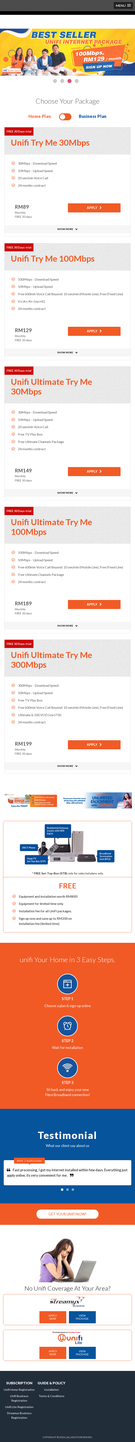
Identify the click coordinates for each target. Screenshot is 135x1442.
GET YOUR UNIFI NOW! (67, 1214)
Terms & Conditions (51, 1396)
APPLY (92, 208)
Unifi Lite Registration (19, 1407)
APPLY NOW (53, 1317)
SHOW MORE (65, 229)
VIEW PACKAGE (82, 1317)
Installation (51, 1389)
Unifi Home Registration (19, 1389)
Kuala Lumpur (34, 1160)
